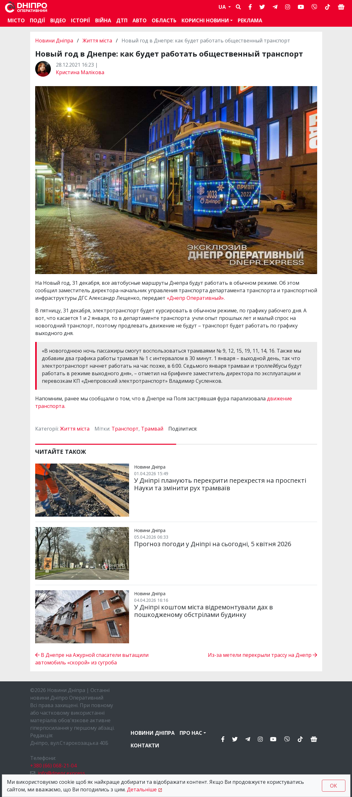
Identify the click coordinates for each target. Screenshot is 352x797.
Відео (58, 20)
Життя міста (97, 40)
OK (333, 785)
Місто (16, 20)
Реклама (250, 20)
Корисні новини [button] (205, 20)
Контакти (145, 745)
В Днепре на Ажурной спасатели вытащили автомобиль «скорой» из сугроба (92, 658)
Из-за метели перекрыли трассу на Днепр (262, 654)
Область (164, 20)
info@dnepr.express (61, 773)
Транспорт (124, 428)
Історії (80, 20)
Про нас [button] (191, 732)
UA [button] (223, 6)
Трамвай (152, 428)
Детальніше (142, 789)
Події (37, 20)
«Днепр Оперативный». (196, 297)
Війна (103, 20)
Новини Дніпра (54, 40)
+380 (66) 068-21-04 (53, 765)
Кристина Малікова (80, 72)
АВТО (140, 20)
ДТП (121, 20)
